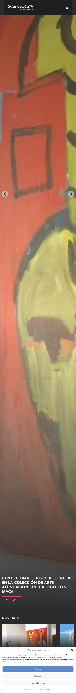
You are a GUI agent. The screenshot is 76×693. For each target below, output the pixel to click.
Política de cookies (29, 689)
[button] (72, 650)
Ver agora (12, 599)
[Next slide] (71, 194)
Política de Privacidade (43, 689)
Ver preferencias (38, 683)
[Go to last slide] (5, 194)
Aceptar (38, 669)
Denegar (38, 676)
